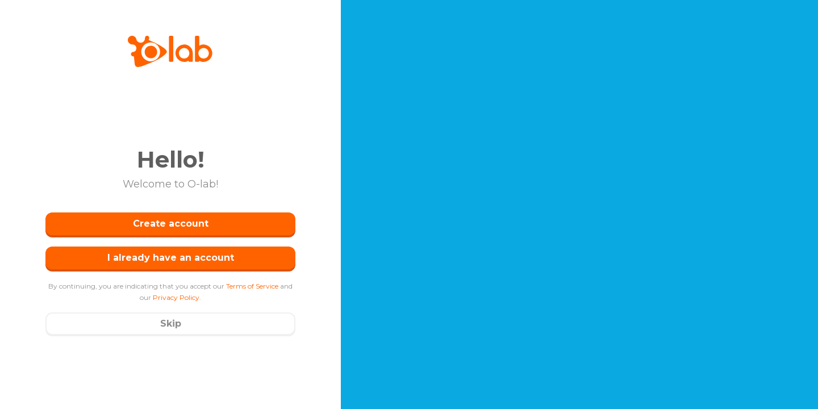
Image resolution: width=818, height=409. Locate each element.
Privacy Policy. (177, 297)
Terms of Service (252, 286)
